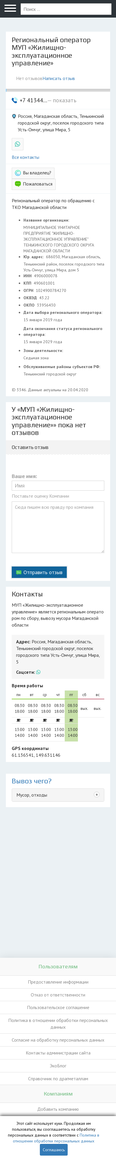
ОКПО (29, 305)
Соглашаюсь (54, 1149)
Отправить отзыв (42, 572)
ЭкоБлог (58, 1066)
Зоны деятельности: (43, 350)
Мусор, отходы (31, 795)
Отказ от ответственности (58, 995)
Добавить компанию (58, 1109)
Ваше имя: (24, 476)
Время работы (27, 685)
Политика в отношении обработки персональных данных (58, 1023)
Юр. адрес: (34, 256)
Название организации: (46, 220)
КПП (28, 283)
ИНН (28, 275)
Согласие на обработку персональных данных (58, 1040)
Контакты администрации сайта (58, 1053)
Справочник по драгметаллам (58, 1078)
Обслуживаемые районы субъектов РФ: (62, 366)
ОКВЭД (30, 297)
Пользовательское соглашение (58, 1007)
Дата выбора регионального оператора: (63, 312)
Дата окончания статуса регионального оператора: (62, 331)
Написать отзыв (58, 78)
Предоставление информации (58, 982)
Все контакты (25, 157)
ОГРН (29, 290)
